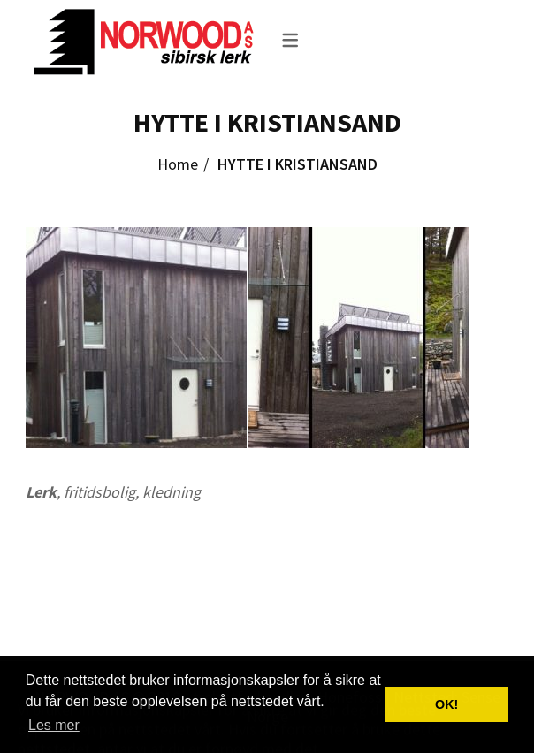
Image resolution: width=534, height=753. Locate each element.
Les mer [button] (54, 725)
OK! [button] (446, 704)
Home (177, 164)
